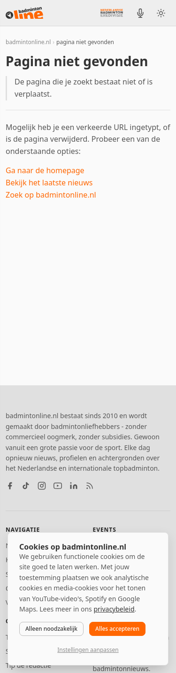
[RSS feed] (89, 486)
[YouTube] (58, 486)
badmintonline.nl (28, 42)
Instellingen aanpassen (87, 650)
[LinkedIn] (73, 486)
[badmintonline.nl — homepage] (24, 13)
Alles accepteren (117, 629)
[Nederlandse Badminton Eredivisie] (111, 13)
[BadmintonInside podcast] (140, 13)
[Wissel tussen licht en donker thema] (161, 13)
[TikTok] (26, 486)
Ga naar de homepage (45, 170)
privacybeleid (113, 608)
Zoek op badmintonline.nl (51, 195)
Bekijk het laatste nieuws (49, 182)
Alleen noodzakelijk (51, 629)
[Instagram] (42, 486)
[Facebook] (10, 486)
